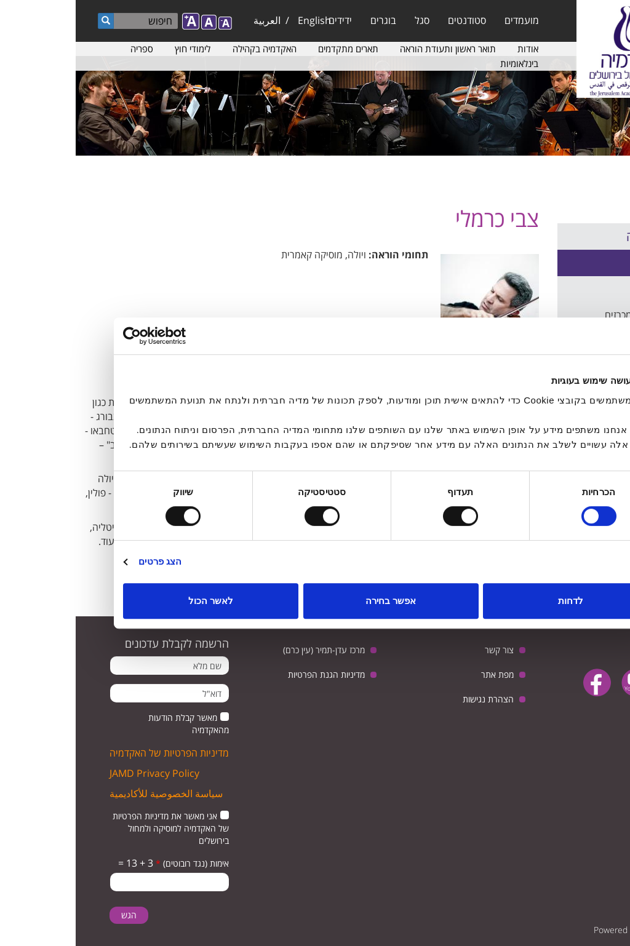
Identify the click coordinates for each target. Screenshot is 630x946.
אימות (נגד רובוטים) (116, 863)
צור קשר (423, 650)
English (238, 20)
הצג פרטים (84, 561)
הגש (53, 915)
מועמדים (446, 20)
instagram (587, 714)
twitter (598, 682)
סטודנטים (391, 20)
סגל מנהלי (594, 289)
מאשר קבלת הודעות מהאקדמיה (113, 724)
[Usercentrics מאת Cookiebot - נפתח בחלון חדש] (101, 336)
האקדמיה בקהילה (189, 48)
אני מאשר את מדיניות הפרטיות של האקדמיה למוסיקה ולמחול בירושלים (95, 828)
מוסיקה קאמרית (236, 254)
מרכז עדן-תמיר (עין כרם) (248, 650)
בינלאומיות (444, 63)
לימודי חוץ (117, 48)
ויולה (281, 254)
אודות (452, 48)
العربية (191, 20)
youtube (559, 682)
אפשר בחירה (315, 600)
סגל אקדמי (594, 262)
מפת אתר (421, 674)
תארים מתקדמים (272, 48)
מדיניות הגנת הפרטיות (250, 674)
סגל (346, 20)
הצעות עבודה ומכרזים (572, 315)
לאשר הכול (135, 600)
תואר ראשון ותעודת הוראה (372, 48)
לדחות (495, 600)
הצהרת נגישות (412, 699)
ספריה (66, 48)
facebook (521, 682)
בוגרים (308, 20)
